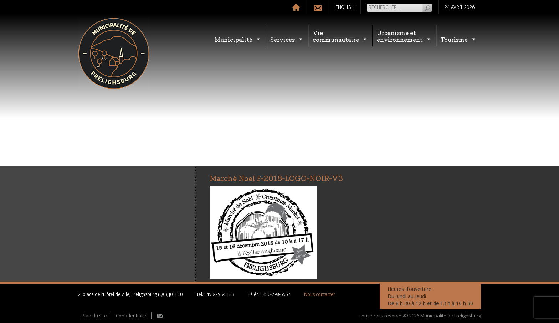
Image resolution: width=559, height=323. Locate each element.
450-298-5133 (220, 294)
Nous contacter (319, 294)
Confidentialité (132, 315)
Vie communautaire (340, 35)
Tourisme (459, 39)
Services (287, 39)
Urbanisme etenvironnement (404, 35)
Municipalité (238, 39)
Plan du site (94, 315)
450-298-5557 (277, 294)
